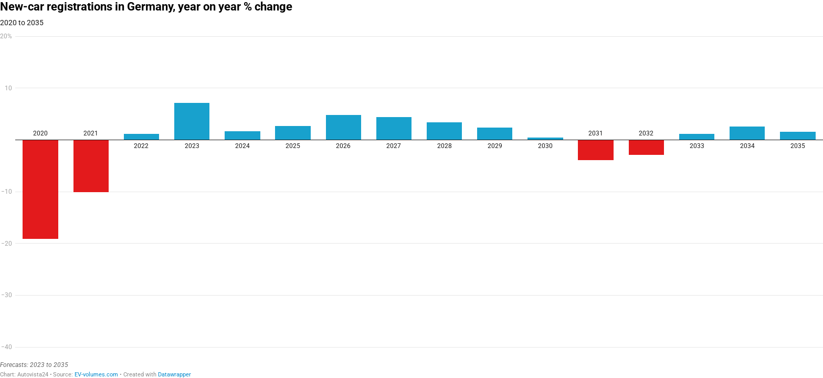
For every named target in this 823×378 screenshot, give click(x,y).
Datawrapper (174, 374)
